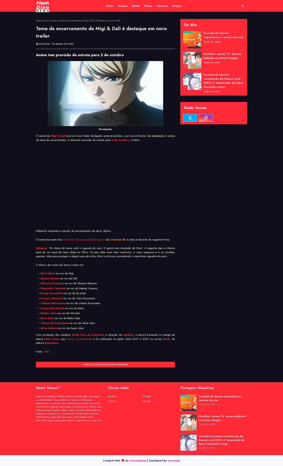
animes (54, 20)
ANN (46, 352)
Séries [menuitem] (136, 6)
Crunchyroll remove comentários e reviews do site (223, 35)
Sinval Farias (44, 43)
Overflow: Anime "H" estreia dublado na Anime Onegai (222, 56)
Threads (146, 396)
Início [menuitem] (109, 6)
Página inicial (42, 20)
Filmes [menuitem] (148, 6)
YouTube (146, 401)
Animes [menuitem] (122, 6)
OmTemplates (137, 461)
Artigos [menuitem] (177, 6)
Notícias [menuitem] (162, 6)
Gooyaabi (174, 461)
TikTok (111, 401)
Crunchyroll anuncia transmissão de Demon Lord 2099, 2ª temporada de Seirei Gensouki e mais (223, 81)
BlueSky (112, 396)
